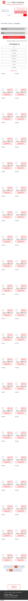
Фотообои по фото (14, 37)
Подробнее (7, 94)
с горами (14, 53)
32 (18, 570)
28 (23, 566)
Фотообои (4, 23)
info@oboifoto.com (5, 9)
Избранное (20, 12)
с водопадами (14, 50)
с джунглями (14, 55)
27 (19, 566)
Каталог (10, 23)
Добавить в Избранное (3, 90)
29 (7, 570)
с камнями (13, 61)
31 (14, 570)
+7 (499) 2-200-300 (5, 11)
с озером (14, 67)
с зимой (14, 58)
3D (13, 47)
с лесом (14, 64)
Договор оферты (8, 594)
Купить (10, 89)
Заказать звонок (21, 9)
